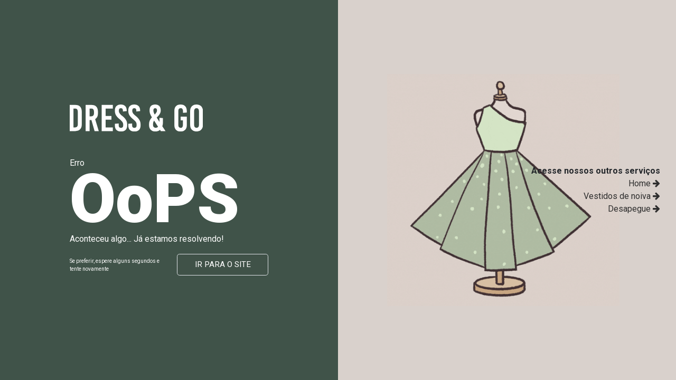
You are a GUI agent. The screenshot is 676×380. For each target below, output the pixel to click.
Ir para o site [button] (223, 264)
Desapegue (634, 209)
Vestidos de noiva (622, 196)
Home (644, 183)
